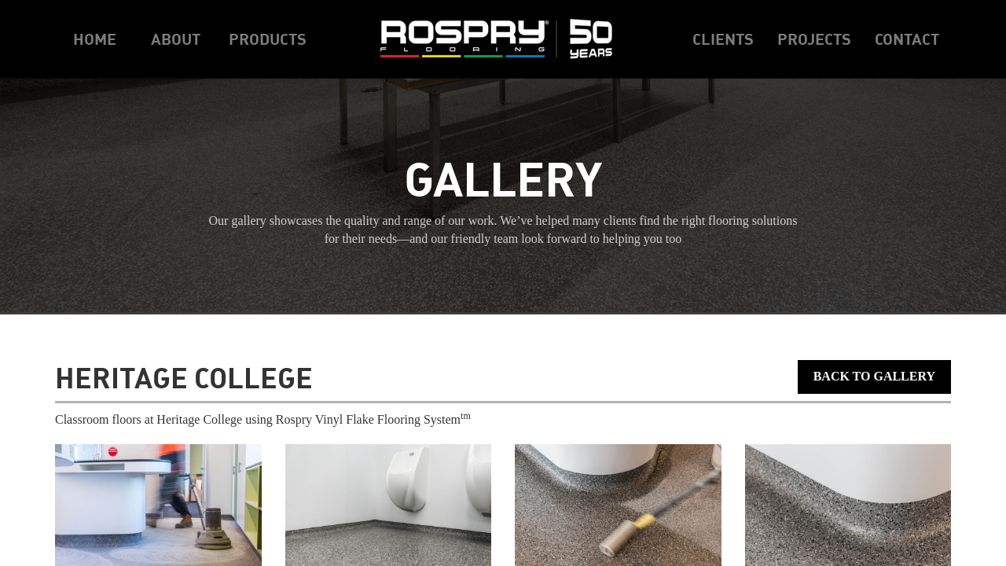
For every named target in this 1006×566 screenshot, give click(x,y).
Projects (814, 39)
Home (94, 39)
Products (268, 39)
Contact (907, 39)
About (175, 39)
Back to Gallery (874, 376)
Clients (723, 39)
